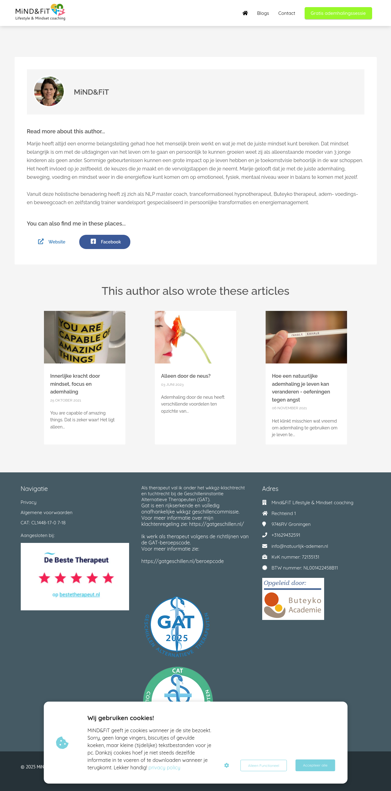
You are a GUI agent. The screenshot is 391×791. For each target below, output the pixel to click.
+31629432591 (286, 535)
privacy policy (164, 767)
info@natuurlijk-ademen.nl (300, 546)
